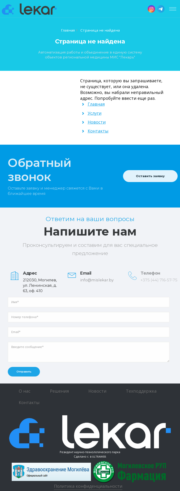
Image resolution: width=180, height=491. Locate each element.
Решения (59, 391)
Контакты (29, 402)
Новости (97, 391)
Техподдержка (141, 391)
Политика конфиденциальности (88, 486)
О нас (24, 391)
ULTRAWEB (99, 456)
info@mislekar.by (100, 280)
